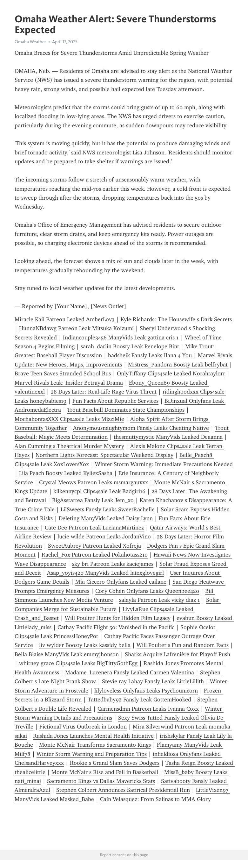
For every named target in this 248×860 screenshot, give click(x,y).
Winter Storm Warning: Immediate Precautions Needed (164, 464)
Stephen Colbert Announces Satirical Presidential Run (123, 789)
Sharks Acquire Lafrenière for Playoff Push (177, 654)
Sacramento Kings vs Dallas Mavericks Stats (101, 781)
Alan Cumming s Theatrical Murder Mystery (69, 446)
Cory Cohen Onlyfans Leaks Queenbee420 (147, 590)
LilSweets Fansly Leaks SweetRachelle (108, 509)
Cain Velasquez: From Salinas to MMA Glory (155, 799)
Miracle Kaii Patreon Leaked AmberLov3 (65, 319)
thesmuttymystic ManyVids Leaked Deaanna (168, 436)
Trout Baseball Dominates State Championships (125, 409)
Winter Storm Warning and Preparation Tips (92, 753)
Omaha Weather (30, 42)
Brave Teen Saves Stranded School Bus (63, 373)
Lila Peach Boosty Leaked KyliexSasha (65, 473)
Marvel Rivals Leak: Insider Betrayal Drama (69, 382)
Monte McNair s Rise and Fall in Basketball (104, 772)
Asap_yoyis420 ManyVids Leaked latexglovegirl (105, 572)
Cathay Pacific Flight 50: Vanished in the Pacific (115, 627)
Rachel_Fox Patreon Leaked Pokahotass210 (95, 554)
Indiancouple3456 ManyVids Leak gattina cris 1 (121, 337)
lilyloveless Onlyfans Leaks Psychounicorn (146, 690)
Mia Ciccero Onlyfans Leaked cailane (120, 581)
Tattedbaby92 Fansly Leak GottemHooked (139, 699)
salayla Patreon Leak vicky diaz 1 (159, 599)
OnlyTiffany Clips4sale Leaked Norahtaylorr (171, 373)
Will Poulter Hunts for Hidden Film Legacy (118, 618)
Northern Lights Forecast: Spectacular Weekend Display (104, 454)
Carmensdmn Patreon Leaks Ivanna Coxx (148, 708)
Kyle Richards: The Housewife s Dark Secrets (176, 319)
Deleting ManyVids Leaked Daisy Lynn (106, 518)
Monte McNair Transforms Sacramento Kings (95, 744)
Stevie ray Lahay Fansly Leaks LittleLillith (153, 681)
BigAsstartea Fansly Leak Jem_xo (93, 500)
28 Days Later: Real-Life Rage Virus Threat (104, 391)
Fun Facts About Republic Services (115, 400)
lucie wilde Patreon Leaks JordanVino (104, 536)
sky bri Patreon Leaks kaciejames (112, 563)
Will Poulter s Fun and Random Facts (183, 645)
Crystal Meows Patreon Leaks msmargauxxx (93, 482)
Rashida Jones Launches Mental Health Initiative (93, 735)
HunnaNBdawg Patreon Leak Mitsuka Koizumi (76, 328)
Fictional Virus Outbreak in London (83, 726)
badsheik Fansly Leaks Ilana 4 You (150, 355)
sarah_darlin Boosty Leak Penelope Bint (130, 346)
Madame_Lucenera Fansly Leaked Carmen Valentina (129, 672)
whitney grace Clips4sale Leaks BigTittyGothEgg (78, 663)
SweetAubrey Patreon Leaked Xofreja (94, 545)
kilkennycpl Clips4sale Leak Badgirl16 (99, 491)
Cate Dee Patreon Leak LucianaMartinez (94, 527)
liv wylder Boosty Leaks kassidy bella (85, 645)
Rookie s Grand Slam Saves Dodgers (114, 762)
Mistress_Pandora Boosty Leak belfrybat (178, 364)
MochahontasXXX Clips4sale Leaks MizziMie (69, 419)
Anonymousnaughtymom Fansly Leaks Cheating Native (141, 427)
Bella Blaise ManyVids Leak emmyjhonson (67, 654)
